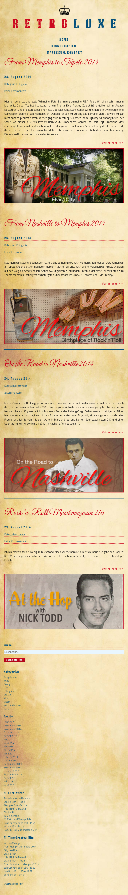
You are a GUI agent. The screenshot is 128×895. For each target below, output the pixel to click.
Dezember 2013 (13, 764)
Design (7, 684)
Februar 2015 (11, 722)
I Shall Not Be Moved (15, 809)
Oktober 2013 (11, 771)
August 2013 (10, 778)
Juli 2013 (8, 781)
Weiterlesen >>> (113, 142)
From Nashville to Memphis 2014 (54, 223)
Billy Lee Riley (11, 850)
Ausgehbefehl (11, 677)
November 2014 (13, 729)
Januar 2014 (10, 760)
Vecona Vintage (12, 843)
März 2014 (9, 753)
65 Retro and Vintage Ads (17, 819)
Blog (6, 680)
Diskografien (63, 46)
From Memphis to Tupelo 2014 (51, 62)
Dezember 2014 (13, 725)
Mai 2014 (9, 746)
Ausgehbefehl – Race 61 (17, 798)
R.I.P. (6, 708)
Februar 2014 (11, 757)
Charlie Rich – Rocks (14, 802)
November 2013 (13, 767)
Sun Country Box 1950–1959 (19, 823)
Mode (7, 698)
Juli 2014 (8, 739)
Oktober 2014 (11, 732)
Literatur (20, 534)
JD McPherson (11, 816)
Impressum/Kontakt (64, 52)
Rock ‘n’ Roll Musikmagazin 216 (54, 512)
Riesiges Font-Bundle (15, 805)
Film (6, 687)
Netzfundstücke (12, 705)
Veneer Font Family (14, 826)
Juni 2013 (9, 785)
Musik (7, 701)
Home (64, 39)
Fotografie (21, 84)
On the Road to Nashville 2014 (48, 364)
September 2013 (13, 774)
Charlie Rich (10, 812)
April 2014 (9, 750)
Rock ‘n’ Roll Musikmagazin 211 (20, 830)
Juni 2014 (9, 743)
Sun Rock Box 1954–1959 (18, 871)
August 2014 (10, 736)
